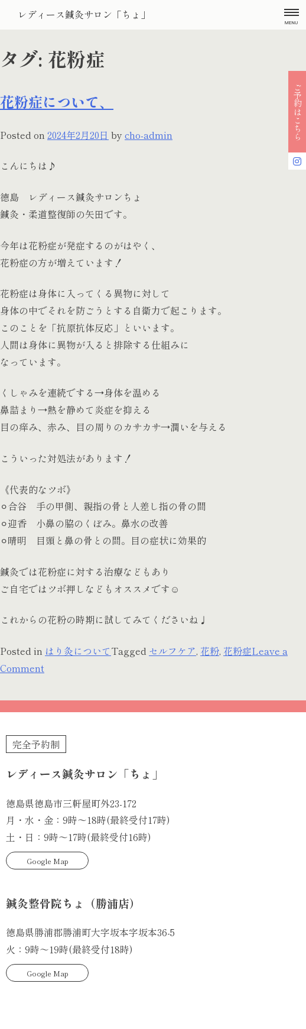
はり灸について (78, 651)
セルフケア (172, 651)
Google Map (48, 861)
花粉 (209, 651)
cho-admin (148, 135)
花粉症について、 (56, 101)
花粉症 (237, 651)
